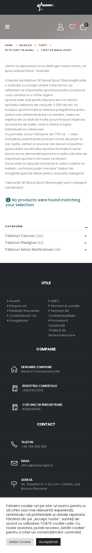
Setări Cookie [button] (20, 542)
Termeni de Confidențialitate (62, 313)
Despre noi (18, 306)
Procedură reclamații (58, 323)
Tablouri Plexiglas (20, 242)
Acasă (14, 301)
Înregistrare (18, 320)
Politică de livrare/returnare (62, 333)
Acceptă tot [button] (48, 542)
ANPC (55, 301)
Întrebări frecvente (24, 310)
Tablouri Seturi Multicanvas (29, 249)
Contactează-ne (22, 315)
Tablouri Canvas (20, 235)
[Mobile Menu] (9, 27)
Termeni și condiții (65, 306)
